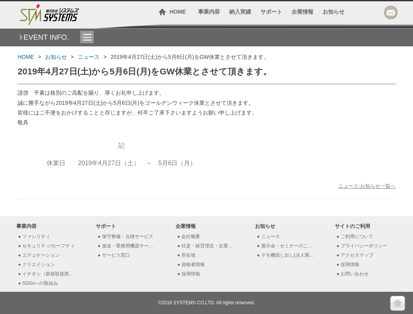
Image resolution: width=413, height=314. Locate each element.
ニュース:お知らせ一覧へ (366, 186)
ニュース (89, 57)
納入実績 (240, 12)
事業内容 (209, 12)
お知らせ (333, 12)
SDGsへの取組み (40, 283)
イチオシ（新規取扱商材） (49, 274)
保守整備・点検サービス (127, 236)
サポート (271, 12)
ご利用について (357, 236)
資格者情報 (193, 264)
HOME (178, 12)
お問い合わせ (355, 274)
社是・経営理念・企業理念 (208, 246)
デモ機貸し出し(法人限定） (288, 255)
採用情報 (190, 274)
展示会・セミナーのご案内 (288, 246)
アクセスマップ (357, 255)
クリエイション (38, 264)
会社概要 (190, 236)
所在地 (188, 255)
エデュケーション (41, 255)
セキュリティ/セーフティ (48, 246)
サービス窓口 (116, 255)
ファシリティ (36, 236)
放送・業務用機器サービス (129, 246)
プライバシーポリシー (364, 246)
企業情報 (302, 12)
